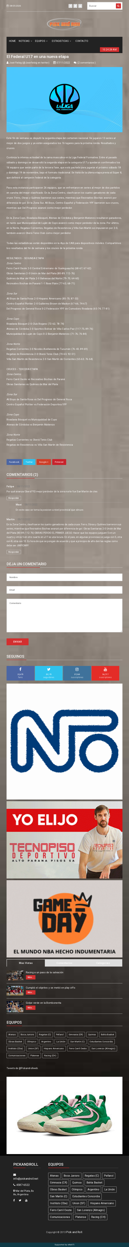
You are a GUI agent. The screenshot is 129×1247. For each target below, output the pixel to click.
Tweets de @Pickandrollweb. (22, 1068)
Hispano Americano (54, 1048)
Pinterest (59, 462)
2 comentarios (86, 62)
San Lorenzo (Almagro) (103, 1048)
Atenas (12, 1034)
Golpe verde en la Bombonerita (43, 1002)
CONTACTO (81, 41)
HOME (12, 41)
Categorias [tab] (103, 963)
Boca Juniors (27, 1034)
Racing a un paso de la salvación (44, 972)
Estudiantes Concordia (101, 1041)
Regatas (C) (45, 1034)
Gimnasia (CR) (76, 1034)
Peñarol (60, 1034)
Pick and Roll (74, 1232)
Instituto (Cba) (15, 1048)
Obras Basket (15, 1041)
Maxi (19, 504)
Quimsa (92, 1034)
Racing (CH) (50, 1055)
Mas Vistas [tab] (26, 963)
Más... (31, 977)
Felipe (10, 486)
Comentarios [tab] (64, 963)
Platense (34, 1055)
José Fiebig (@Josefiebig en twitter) (29, 62)
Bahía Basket (107, 1034)
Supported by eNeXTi (65, 1245)
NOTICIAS (25, 41)
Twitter (29, 462)
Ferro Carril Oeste (78, 1048)
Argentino (46, 1041)
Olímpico (31, 1041)
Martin (11, 519)
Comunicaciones (16, 1055)
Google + (43, 462)
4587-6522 (21, 1185)
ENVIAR (17, 641)
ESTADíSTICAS (61, 41)
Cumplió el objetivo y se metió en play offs (50, 987)
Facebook (14, 462)
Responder (13, 498)
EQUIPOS (41, 41)
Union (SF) (33, 1048)
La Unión (60, 1041)
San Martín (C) (77, 1041)
